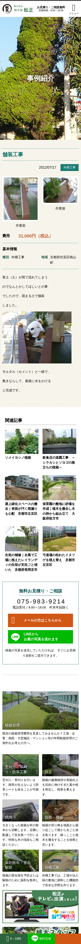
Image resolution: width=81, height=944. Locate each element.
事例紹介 (40, 78)
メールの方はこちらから (43, 620)
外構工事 (70, 167)
